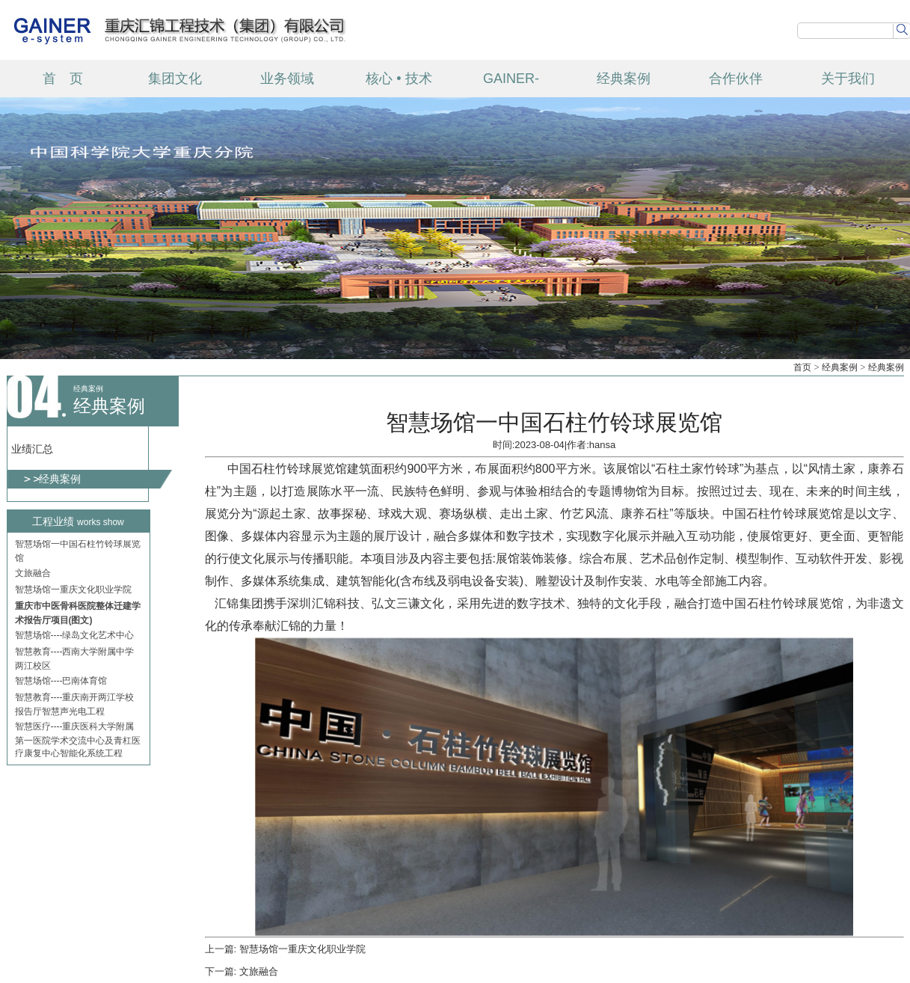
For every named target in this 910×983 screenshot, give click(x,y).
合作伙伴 (736, 78)
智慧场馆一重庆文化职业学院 (73, 591)
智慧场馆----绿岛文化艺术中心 (75, 636)
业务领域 (287, 78)
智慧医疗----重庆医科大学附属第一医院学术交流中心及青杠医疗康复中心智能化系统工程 (78, 741)
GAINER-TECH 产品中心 (511, 84)
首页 (802, 367)
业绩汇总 (32, 449)
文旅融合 (33, 574)
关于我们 (848, 78)
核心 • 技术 (398, 78)
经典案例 (624, 78)
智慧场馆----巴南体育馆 (61, 682)
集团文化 (175, 78)
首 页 (63, 78)
